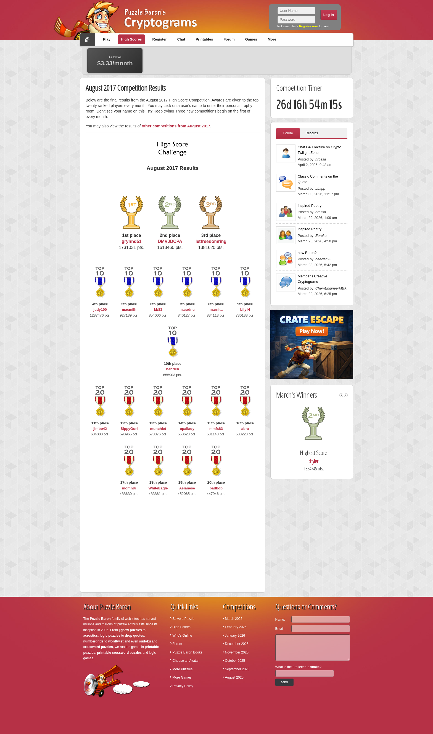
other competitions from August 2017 (176, 126)
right (346, 395)
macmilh (129, 309)
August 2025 (234, 677)
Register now (308, 26)
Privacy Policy (183, 686)
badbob (216, 488)
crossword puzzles (98, 647)
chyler (321, 461)
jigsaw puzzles (130, 630)
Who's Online (182, 635)
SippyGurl (129, 429)
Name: (280, 620)
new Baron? (307, 253)
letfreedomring (211, 241)
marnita (216, 309)
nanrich (172, 369)
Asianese (187, 488)
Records (312, 133)
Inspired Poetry (309, 205)
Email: (279, 629)
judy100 (100, 309)
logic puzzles (110, 635)
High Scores (131, 39)
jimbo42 (100, 429)
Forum (228, 39)
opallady (187, 429)
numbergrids (93, 641)
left (341, 395)
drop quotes (134, 635)
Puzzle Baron (100, 619)
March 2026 (233, 619)
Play (106, 39)
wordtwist (116, 641)
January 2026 (235, 635)
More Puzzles (183, 669)
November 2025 (237, 652)
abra (245, 429)
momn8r (129, 488)
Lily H (245, 309)
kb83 (158, 309)
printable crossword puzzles (119, 653)
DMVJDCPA (170, 241)
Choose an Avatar (186, 661)
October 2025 (235, 661)
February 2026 (236, 627)
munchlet (158, 429)
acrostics (90, 635)
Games (251, 39)
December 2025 (237, 644)
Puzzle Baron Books (187, 652)
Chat (181, 39)
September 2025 (237, 669)
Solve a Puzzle (183, 619)
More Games (182, 677)
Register (159, 39)
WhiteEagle (158, 488)
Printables (204, 39)
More (272, 39)
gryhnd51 (131, 241)
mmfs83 (216, 429)
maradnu (187, 309)
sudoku (145, 641)
